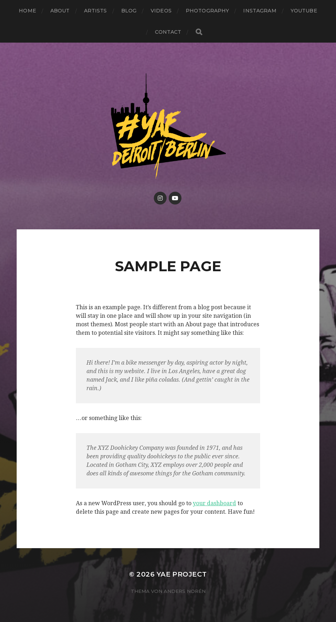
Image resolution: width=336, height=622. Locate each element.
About (60, 10)
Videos (161, 10)
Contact (168, 32)
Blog (129, 10)
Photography (207, 10)
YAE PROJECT (182, 574)
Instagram (259, 10)
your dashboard (214, 503)
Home (27, 10)
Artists (95, 10)
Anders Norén (185, 591)
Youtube (304, 10)
